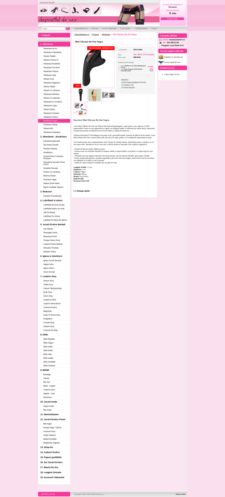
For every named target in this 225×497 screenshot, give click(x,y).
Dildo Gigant (48, 343)
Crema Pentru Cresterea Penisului (53, 157)
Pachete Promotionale (52, 196)
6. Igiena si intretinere (51, 256)
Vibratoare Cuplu (50, 106)
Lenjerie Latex (49, 390)
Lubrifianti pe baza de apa (53, 205)
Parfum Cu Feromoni (51, 172)
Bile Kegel (47, 424)
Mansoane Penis (50, 236)
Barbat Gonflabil (49, 439)
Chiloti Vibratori (49, 435)
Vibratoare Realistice (51, 64)
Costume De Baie (50, 330)
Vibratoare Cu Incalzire (52, 102)
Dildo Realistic (49, 339)
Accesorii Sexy (49, 431)
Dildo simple (48, 358)
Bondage (47, 374)
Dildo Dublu (48, 350)
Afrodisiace (47, 152)
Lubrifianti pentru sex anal (53, 209)
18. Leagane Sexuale (50, 472)
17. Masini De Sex (49, 467)
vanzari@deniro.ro (177, 40)
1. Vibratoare (46, 44)
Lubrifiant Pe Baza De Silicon (55, 220)
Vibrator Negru (49, 87)
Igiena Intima (48, 268)
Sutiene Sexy (48, 326)
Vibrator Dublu (49, 109)
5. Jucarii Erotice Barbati (52, 224)
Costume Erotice (50, 307)
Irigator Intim (48, 264)
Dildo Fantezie (49, 366)
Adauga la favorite (47, 2)
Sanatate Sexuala (50, 168)
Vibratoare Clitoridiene (52, 52)
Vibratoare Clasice (50, 71)
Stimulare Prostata (50, 248)
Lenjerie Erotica (49, 300)
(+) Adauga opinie (82, 191)
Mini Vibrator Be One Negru (125, 34)
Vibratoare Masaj (50, 125)
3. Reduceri (46, 191)
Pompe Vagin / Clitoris (52, 428)
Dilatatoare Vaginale (51, 443)
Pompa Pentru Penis (51, 240)
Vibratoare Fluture (50, 117)
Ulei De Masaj (49, 212)
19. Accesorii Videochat (52, 477)
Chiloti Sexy (48, 285)
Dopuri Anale (48, 406)
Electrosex (47, 397)
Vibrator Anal (48, 79)
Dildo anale (48, 347)
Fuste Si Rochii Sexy (51, 315)
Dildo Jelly (47, 354)
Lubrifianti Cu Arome (51, 216)
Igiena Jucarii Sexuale (52, 260)
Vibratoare (106, 34)
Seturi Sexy (48, 296)
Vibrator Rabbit (49, 56)
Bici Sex (46, 382)
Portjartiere (47, 319)
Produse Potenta (50, 149)
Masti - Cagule (49, 386)
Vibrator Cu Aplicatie (51, 98)
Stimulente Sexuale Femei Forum (54, 163)
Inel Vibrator (48, 229)
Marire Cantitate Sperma (53, 187)
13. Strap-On (46, 447)
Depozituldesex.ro (82, 34)
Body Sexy (47, 292)
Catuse (46, 378)
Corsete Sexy (48, 323)
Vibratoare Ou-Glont (51, 67)
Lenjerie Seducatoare (52, 304)
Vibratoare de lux (50, 48)
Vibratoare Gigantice (51, 83)
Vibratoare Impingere (51, 132)
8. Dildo (44, 334)
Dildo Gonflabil (49, 362)
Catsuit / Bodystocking (52, 288)
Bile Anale (47, 410)
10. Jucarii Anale (48, 402)
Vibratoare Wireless (51, 94)
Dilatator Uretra (49, 252)
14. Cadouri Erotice (50, 452)
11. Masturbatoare (49, 414)
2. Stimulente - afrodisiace (53, 136)
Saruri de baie (49, 272)
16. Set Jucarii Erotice (51, 462)
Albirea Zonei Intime (51, 183)
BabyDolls (47, 311)
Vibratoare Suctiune (51, 113)
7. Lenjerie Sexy (48, 276)
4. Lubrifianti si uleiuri (51, 200)
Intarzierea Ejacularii (51, 141)
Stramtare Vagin (49, 179)
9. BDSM (44, 370)
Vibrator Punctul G (50, 60)
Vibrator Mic (48, 128)
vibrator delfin (181, 494)
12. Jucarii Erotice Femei (52, 419)
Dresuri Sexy (48, 281)
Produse (95, 34)
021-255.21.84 (173, 43)
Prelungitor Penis (50, 233)
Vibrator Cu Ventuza (51, 90)
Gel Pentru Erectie (50, 145)
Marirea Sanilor (49, 176)
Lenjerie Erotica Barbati (52, 244)
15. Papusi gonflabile (51, 457)
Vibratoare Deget (50, 121)
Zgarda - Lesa (49, 393)
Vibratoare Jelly (49, 75)
